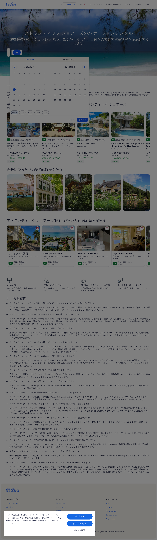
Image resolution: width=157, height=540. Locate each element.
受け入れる (80, 516)
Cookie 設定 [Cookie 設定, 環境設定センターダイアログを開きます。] (79, 530)
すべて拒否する (80, 523)
